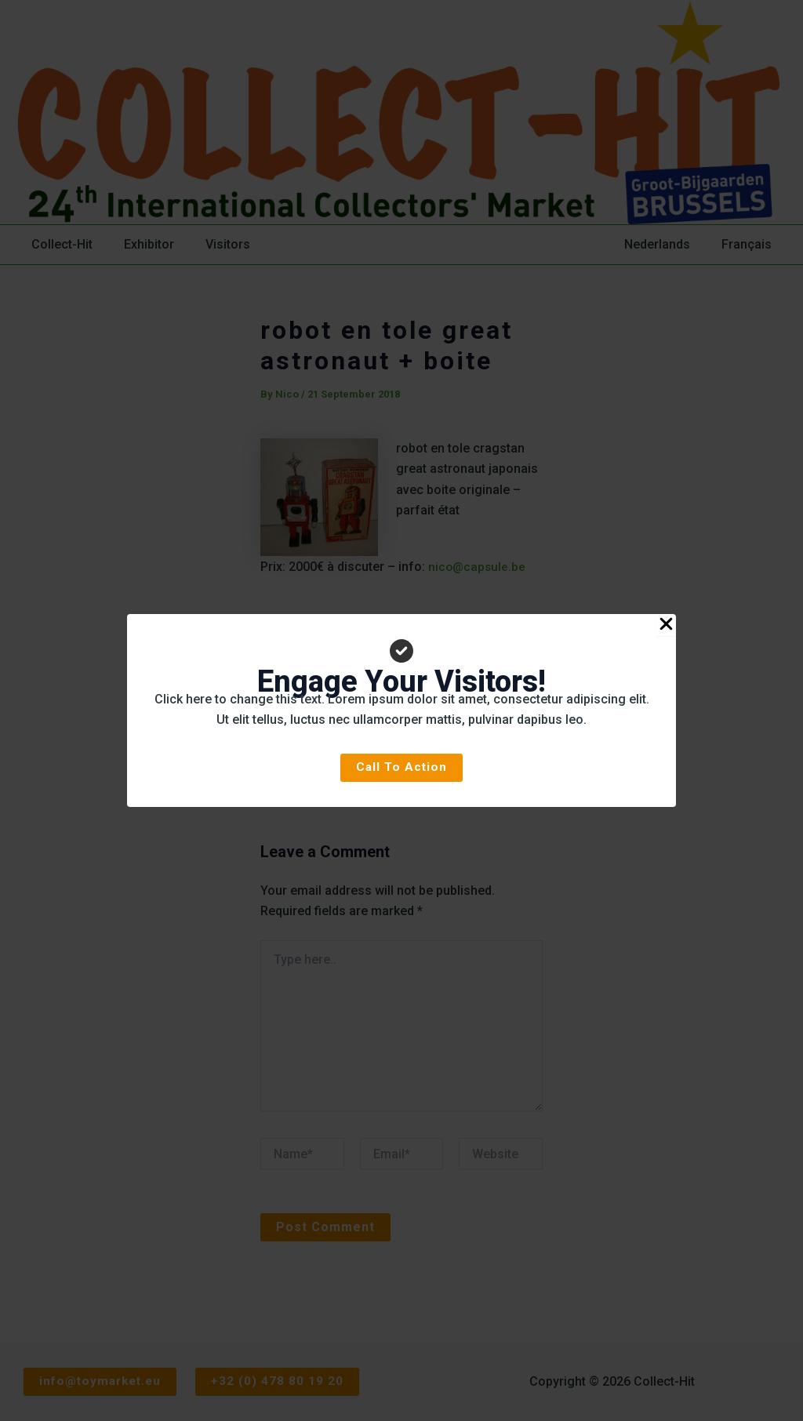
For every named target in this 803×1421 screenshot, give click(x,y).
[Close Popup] (666, 625)
